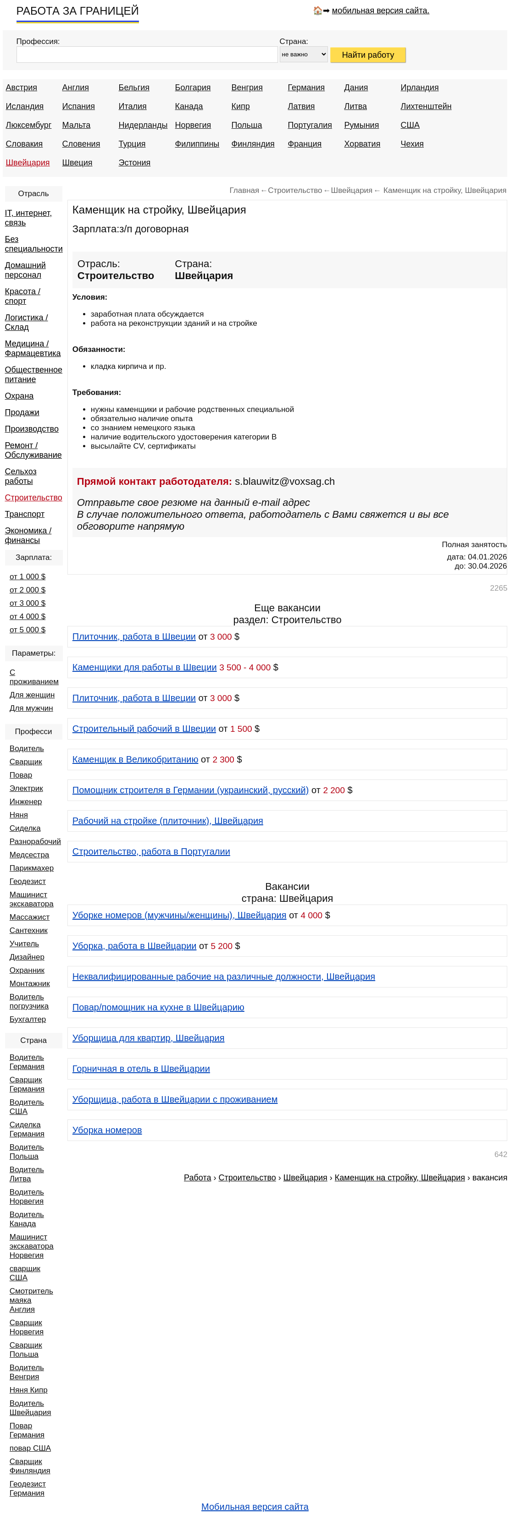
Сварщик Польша (26, 1350)
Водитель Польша (27, 1152)
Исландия (25, 106)
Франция (305, 143)
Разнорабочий (35, 841)
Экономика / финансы (28, 535)
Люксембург (29, 125)
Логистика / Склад (26, 322)
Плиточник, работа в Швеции (134, 636)
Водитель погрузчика (29, 1001)
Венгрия (247, 87)
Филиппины (197, 143)
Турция (132, 143)
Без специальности (34, 244)
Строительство (33, 497)
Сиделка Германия (27, 1129)
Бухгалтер (28, 1019)
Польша (247, 125)
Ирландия (420, 87)
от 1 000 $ (27, 576)
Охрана (19, 395)
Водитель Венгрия (27, 1372)
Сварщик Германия (27, 1084)
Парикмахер (32, 868)
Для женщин (32, 695)
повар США (30, 1448)
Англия (75, 87)
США (410, 125)
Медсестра (30, 854)
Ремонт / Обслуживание (33, 450)
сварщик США (25, 1273)
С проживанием (34, 677)
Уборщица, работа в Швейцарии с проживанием (175, 1099)
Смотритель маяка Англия (31, 1300)
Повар (21, 775)
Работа (197, 1177)
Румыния (361, 125)
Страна (33, 1040)
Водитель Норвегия (27, 1197)
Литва (355, 106)
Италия (133, 106)
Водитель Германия (27, 1062)
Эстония (135, 162)
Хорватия (362, 143)
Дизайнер (27, 957)
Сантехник (29, 930)
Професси (33, 731)
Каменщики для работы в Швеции (144, 667)
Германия (306, 87)
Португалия (310, 125)
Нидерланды (143, 125)
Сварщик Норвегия (27, 1327)
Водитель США (27, 1107)
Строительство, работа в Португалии (151, 851)
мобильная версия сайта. (381, 10)
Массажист (30, 917)
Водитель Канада (27, 1219)
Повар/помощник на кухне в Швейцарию (158, 1007)
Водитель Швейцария (30, 1408)
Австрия (21, 87)
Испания (78, 106)
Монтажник (30, 983)
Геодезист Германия (28, 1489)
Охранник (27, 970)
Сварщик (26, 761)
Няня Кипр (29, 1390)
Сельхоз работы (21, 476)
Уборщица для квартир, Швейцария (148, 1038)
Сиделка (25, 828)
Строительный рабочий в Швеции (144, 729)
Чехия (412, 143)
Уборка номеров (107, 1130)
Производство (32, 428)
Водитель (27, 748)
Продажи (22, 412)
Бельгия (134, 87)
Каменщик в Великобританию (135, 759)
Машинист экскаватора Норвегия (32, 1246)
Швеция (77, 162)
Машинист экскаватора (32, 899)
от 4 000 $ (27, 616)
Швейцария (28, 162)
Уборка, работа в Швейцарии (134, 946)
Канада (189, 106)
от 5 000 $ (27, 629)
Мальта (76, 125)
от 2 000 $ (27, 590)
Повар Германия (27, 1430)
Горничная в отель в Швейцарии (141, 1069)
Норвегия (193, 125)
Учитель (24, 943)
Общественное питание (33, 374)
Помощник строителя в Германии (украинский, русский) (190, 790)
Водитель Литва (27, 1174)
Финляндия (253, 143)
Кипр (241, 106)
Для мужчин (31, 708)
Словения (81, 143)
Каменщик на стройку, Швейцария (400, 1177)
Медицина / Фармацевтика (33, 348)
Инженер (26, 801)
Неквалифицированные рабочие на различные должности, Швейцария (223, 976)
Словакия (24, 143)
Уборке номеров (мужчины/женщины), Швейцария (179, 915)
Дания (356, 87)
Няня (19, 815)
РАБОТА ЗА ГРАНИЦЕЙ (78, 11)
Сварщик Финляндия (30, 1466)
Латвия (301, 106)
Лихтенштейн (426, 106)
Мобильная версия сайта (255, 1507)
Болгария (193, 87)
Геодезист (28, 881)
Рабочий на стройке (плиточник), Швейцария (167, 821)
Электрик (26, 788)
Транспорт (25, 514)
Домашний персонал (25, 270)
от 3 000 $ (27, 603)
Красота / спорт (22, 296)
